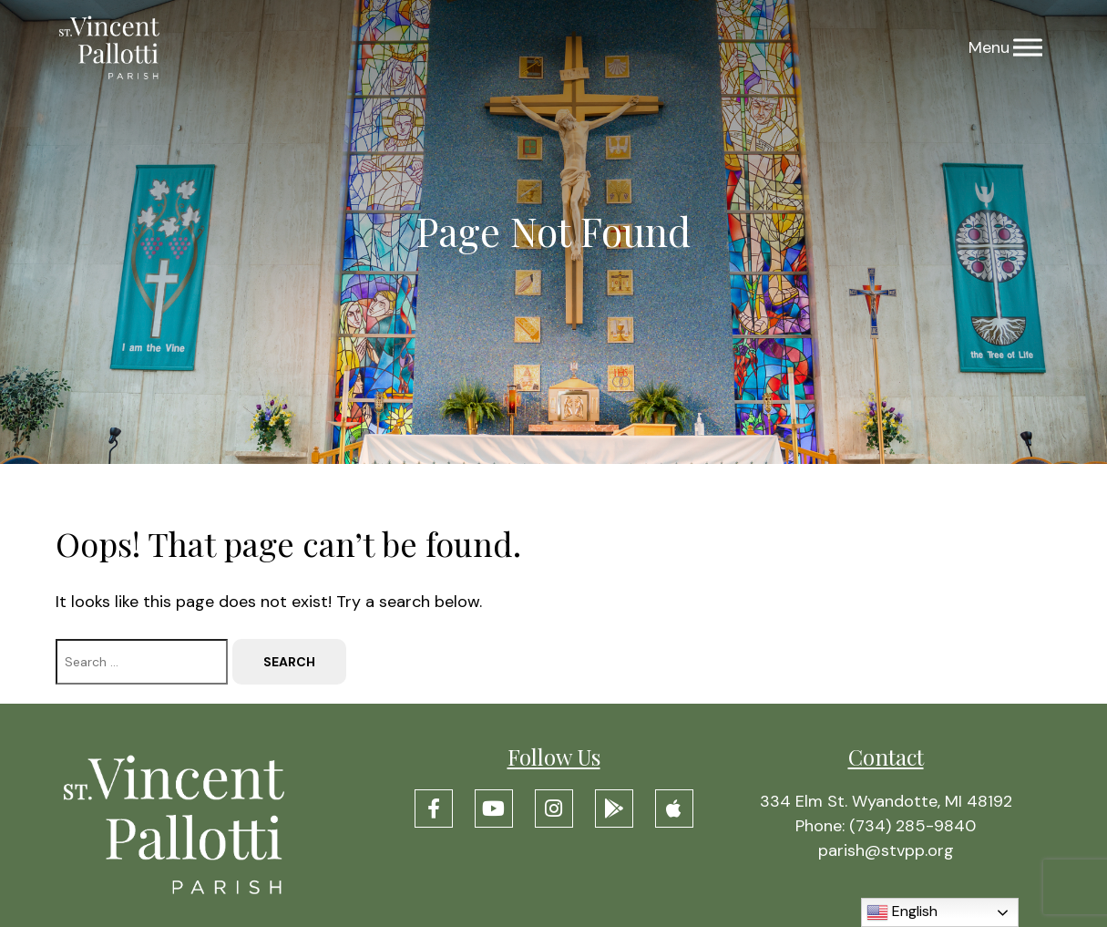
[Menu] (1027, 48)
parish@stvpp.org (886, 850)
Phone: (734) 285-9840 (885, 826)
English (902, 912)
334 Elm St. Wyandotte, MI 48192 (886, 801)
